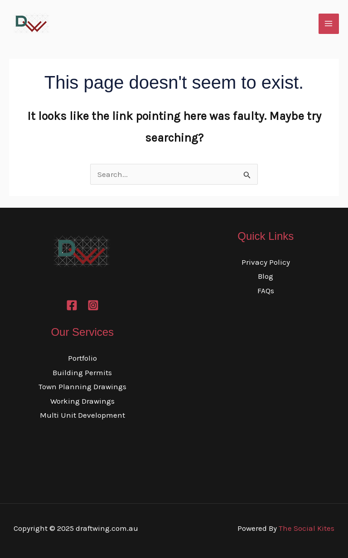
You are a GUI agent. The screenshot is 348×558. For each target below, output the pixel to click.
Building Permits (82, 372)
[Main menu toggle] (329, 24)
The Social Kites (306, 528)
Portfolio (82, 357)
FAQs (265, 290)
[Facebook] (71, 305)
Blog (265, 276)
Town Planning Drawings (82, 386)
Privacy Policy (266, 262)
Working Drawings (82, 400)
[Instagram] (93, 305)
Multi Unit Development (82, 415)
